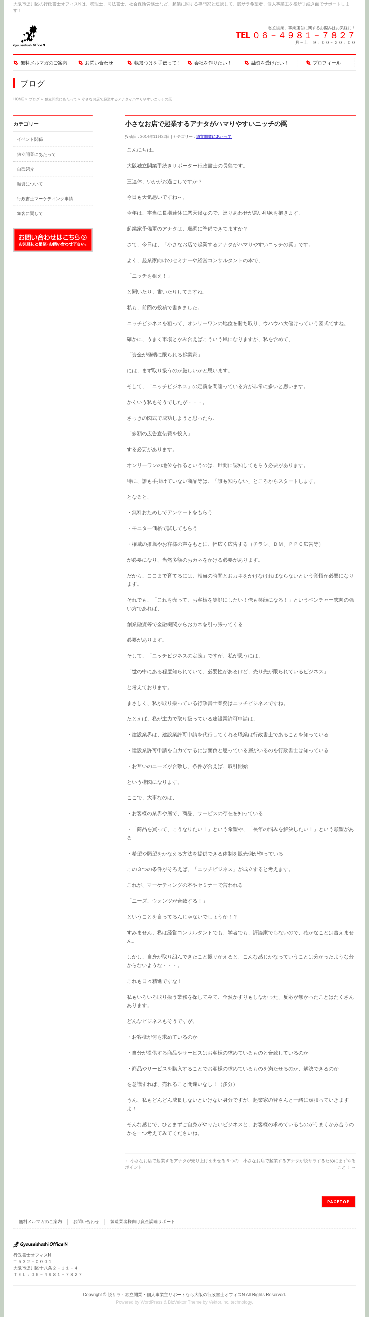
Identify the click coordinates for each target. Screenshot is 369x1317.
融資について (30, 183)
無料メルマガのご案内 (40, 1221)
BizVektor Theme (185, 1302)
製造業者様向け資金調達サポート (142, 1221)
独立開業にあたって (61, 99)
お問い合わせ (86, 1221)
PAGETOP (338, 1201)
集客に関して (30, 213)
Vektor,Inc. (219, 1302)
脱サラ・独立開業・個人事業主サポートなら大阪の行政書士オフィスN (176, 1294)
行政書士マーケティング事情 (45, 198)
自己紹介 (25, 169)
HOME (18, 99)
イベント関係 (30, 139)
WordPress (152, 1302)
